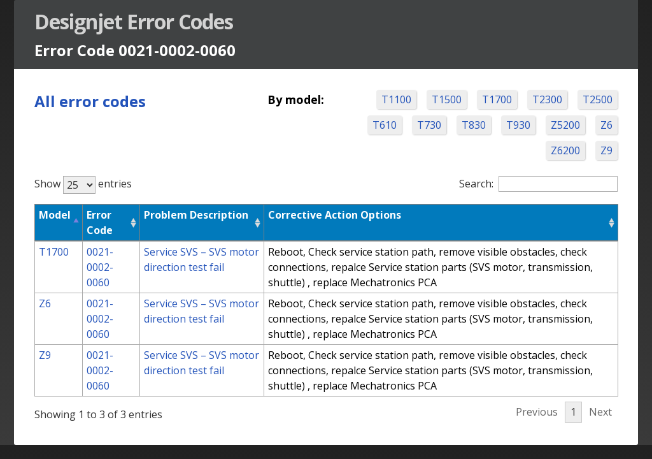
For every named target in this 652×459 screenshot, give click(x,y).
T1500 (447, 99)
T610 (384, 125)
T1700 (497, 99)
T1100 (396, 99)
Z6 (606, 125)
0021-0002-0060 (100, 267)
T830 (474, 125)
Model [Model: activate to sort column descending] (55, 215)
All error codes (90, 101)
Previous (537, 412)
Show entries (83, 184)
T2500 (598, 99)
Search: (538, 184)
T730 (429, 125)
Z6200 (565, 150)
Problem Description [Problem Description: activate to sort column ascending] (196, 215)
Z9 (606, 150)
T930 (518, 125)
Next (600, 412)
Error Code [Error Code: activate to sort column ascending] (100, 222)
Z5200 (565, 125)
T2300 (547, 99)
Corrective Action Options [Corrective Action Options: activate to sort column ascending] (334, 215)
